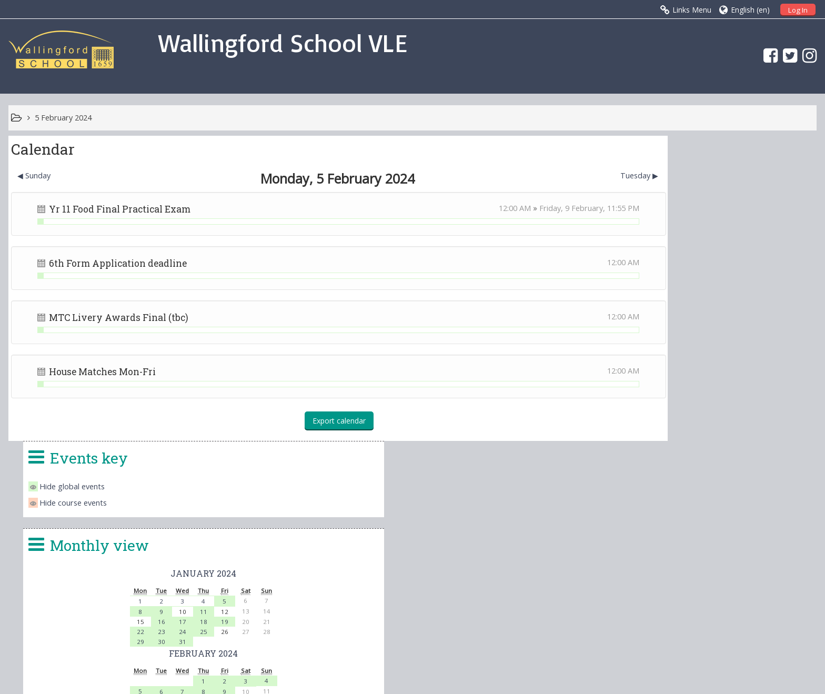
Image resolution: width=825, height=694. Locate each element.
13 (681, 397)
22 (660, 326)
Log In (798, 10)
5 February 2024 (63, 118)
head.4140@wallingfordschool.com (490, 582)
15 (723, 397)
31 (702, 336)
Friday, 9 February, (517, 208)
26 (660, 417)
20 (681, 407)
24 (702, 326)
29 (660, 336)
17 (702, 316)
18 (723, 316)
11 (723, 306)
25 (723, 326)
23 (681, 326)
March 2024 (723, 429)
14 (702, 397)
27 (681, 418)
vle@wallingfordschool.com (455, 594)
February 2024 (723, 348)
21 (702, 407)
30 (681, 336)
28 (702, 418)
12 (660, 396)
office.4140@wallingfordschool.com (485, 569)
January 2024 (723, 268)
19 (744, 316)
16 (681, 316)
